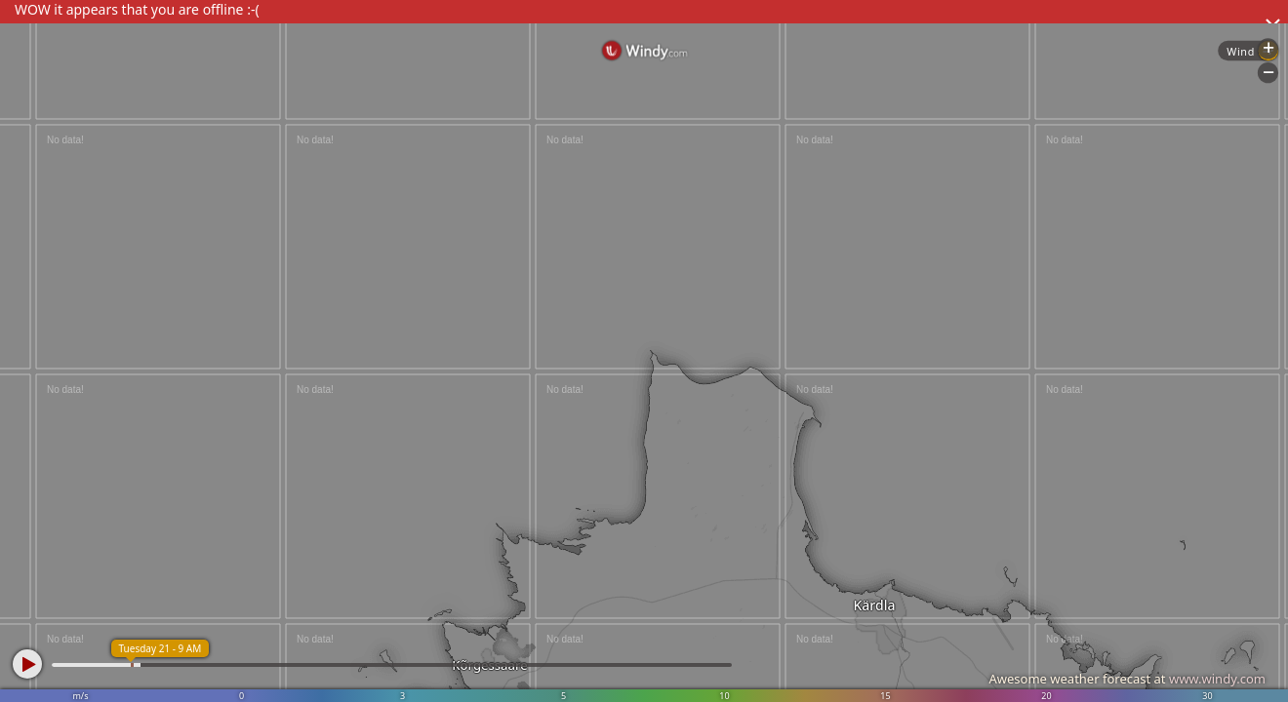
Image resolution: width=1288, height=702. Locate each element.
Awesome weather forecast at (1127, 678)
